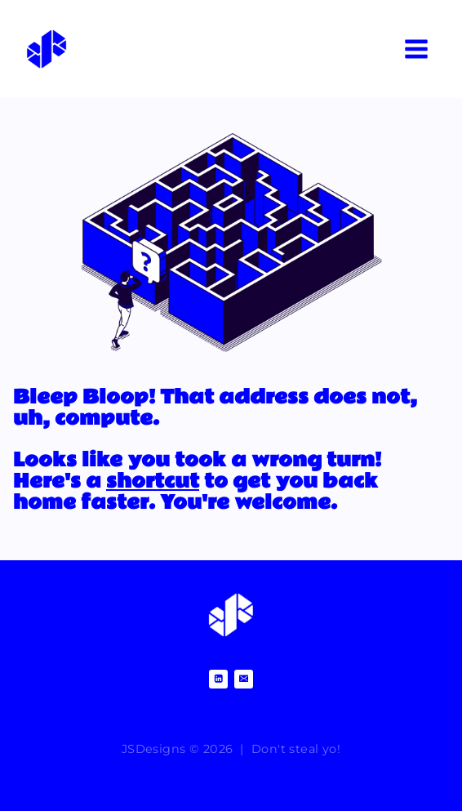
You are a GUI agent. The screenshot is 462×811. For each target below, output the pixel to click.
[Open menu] (416, 48)
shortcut (152, 481)
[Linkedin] (218, 679)
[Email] (243, 679)
